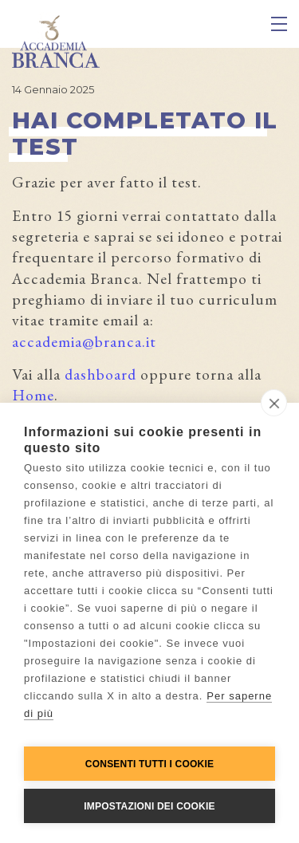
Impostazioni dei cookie (149, 806)
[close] (274, 402)
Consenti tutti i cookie (149, 764)
